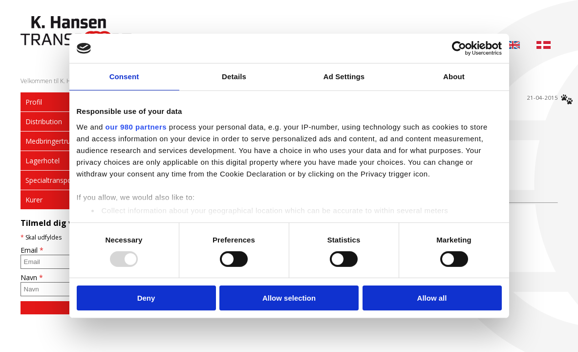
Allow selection (289, 298)
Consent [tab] (124, 76)
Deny (146, 298)
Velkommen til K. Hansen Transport (67, 81)
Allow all (432, 298)
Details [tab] (234, 76)
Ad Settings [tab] (343, 76)
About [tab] (454, 76)
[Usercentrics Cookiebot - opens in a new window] (459, 48)
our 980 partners (136, 126)
